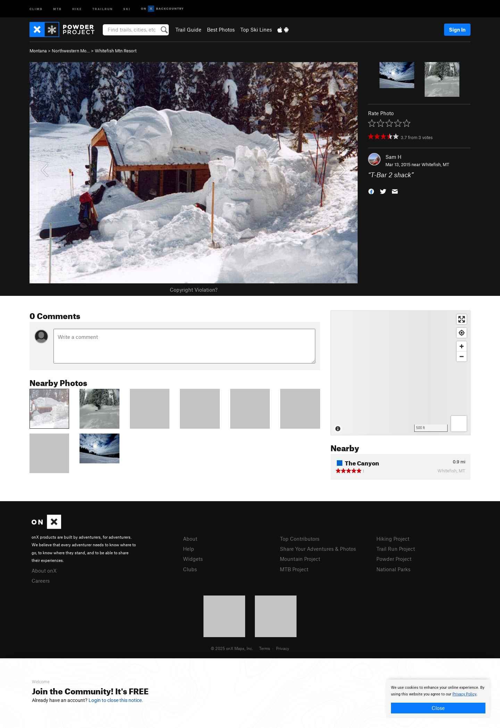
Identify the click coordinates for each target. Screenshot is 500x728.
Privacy (282, 648)
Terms (264, 648)
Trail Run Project (395, 549)
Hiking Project (392, 539)
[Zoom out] (462, 356)
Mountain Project (300, 559)
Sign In (457, 29)
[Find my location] (462, 333)
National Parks (393, 569)
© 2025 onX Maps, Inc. (232, 648)
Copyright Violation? (193, 289)
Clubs (190, 569)
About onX (44, 570)
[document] (438, 698)
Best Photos (221, 29)
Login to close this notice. (116, 700)
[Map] (400, 373)
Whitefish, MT (435, 164)
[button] (371, 191)
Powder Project (393, 559)
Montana (38, 50)
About (190, 539)
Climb (36, 8)
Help (188, 549)
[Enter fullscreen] (462, 319)
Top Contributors (299, 539)
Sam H (393, 157)
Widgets (193, 559)
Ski (127, 8)
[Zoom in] (462, 346)
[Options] (459, 423)
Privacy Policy (464, 694)
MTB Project (294, 569)
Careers (41, 580)
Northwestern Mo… (71, 50)
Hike (77, 8)
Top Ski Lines (256, 29)
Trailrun (102, 8)
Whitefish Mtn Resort (115, 50)
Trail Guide (188, 29)
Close (438, 708)
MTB (57, 8)
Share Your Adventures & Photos (318, 549)
